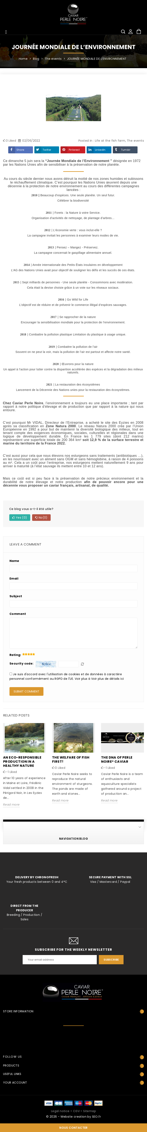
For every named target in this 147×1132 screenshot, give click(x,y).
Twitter (47, 150)
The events (135, 141)
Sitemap (89, 1111)
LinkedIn (100, 150)
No (41, 517)
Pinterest (74, 150)
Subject (15, 596)
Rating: (15, 655)
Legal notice (60, 1111)
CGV (76, 1111)
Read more (11, 805)
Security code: (21, 663)
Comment (17, 614)
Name (14, 561)
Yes (19, 517)
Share (20, 150)
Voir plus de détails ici (107, 679)
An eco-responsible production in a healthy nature (22, 761)
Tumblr (125, 150)
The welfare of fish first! (71, 759)
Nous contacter (73, 1128)
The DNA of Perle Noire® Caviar (116, 759)
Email (13, 578)
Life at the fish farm (110, 141)
